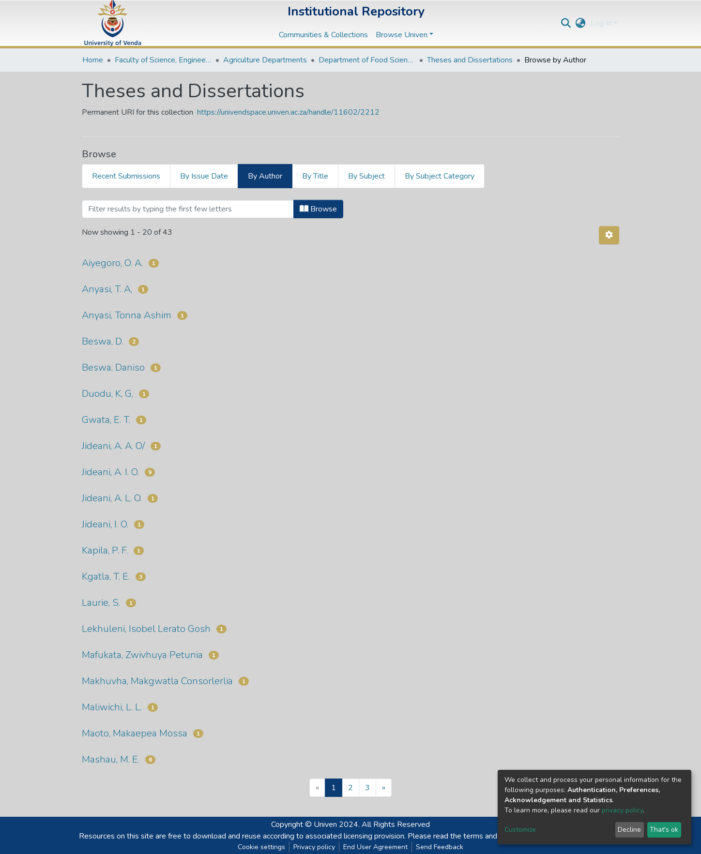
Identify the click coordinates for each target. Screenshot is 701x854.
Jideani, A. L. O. (112, 498)
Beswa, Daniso (113, 367)
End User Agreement (375, 847)
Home (92, 60)
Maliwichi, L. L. (112, 707)
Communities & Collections (323, 35)
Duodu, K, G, (107, 393)
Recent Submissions (126, 176)
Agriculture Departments (265, 60)
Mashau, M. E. (110, 759)
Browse (318, 209)
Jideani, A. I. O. (110, 472)
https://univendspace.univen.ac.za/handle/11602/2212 (288, 112)
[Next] (384, 788)
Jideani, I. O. (105, 524)
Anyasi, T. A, (107, 289)
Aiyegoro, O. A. (112, 263)
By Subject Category (439, 176)
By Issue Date (204, 176)
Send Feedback (439, 847)
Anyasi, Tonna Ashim (126, 315)
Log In (601, 23)
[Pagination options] (609, 235)
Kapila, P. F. (105, 550)
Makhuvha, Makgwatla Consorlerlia (157, 681)
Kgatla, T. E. (106, 576)
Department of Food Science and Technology (367, 60)
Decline (629, 829)
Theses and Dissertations (470, 60)
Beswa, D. (102, 341)
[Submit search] (566, 23)
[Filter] (188, 209)
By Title (315, 176)
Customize (520, 829)
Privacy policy (314, 847)
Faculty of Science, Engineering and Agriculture (163, 60)
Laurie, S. (101, 602)
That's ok (664, 829)
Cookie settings (261, 847)
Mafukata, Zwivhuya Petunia (142, 654)
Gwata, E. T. (106, 419)
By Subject (366, 176)
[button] (581, 23)
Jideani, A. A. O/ (113, 445)
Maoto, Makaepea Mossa (134, 733)
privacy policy (622, 810)
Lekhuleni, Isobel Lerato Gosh (146, 628)
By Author (265, 176)
